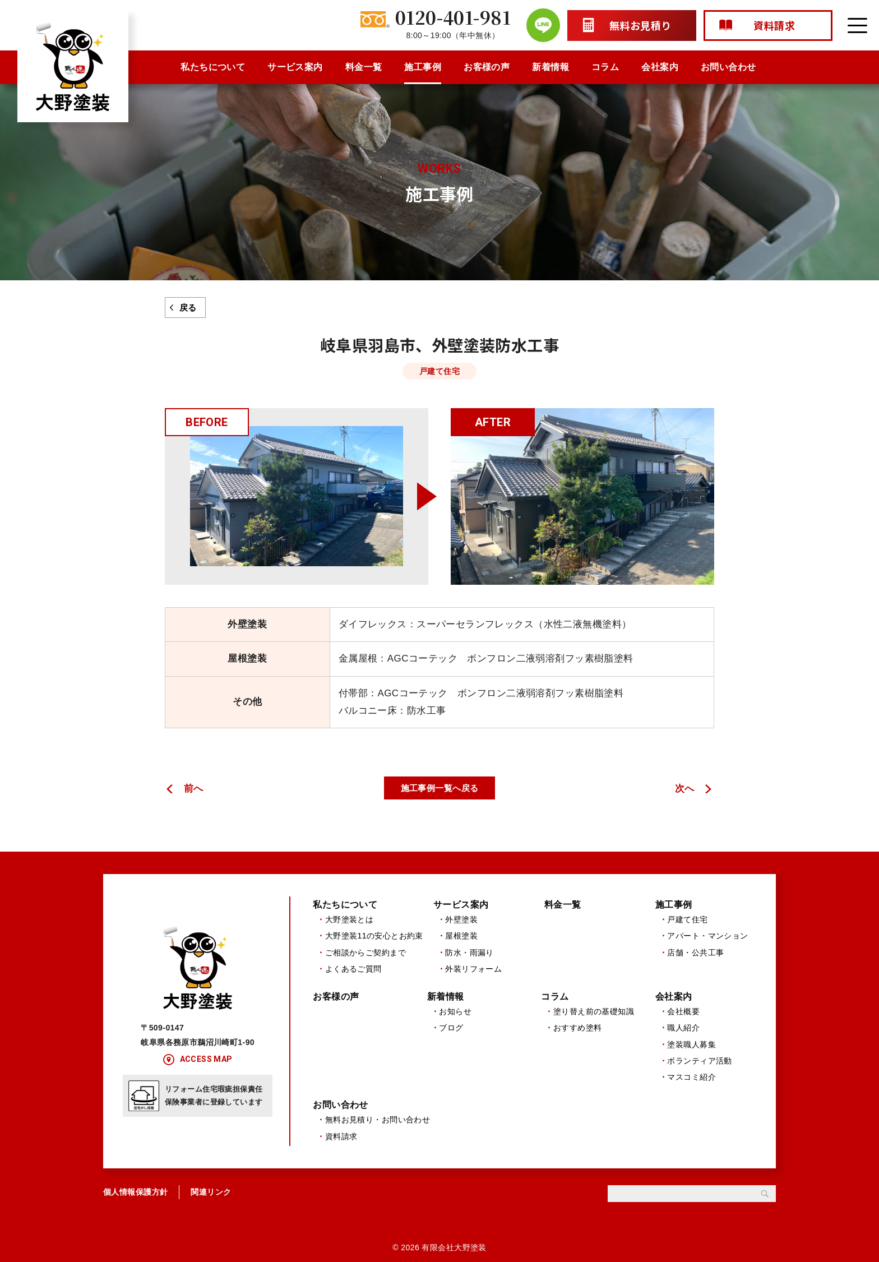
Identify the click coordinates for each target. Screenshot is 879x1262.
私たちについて (213, 67)
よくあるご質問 (353, 968)
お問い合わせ (728, 67)
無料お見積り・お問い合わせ (378, 1120)
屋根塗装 (461, 936)
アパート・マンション (707, 936)
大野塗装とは (349, 919)
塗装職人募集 (691, 1044)
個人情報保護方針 (135, 1192)
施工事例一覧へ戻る (440, 788)
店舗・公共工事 (695, 952)
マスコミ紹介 (691, 1077)
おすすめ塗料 (577, 1028)
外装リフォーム (473, 968)
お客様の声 (487, 67)
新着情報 (550, 67)
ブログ (451, 1028)
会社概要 (683, 1011)
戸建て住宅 (687, 919)
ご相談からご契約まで (365, 952)
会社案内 (659, 67)
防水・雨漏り (469, 952)
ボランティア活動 (699, 1061)
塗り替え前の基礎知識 (593, 1011)
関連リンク (211, 1192)
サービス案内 (295, 67)
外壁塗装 (461, 919)
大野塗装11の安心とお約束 (374, 936)
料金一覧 (363, 67)
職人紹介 (683, 1028)
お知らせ (455, 1011)
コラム (605, 67)
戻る (188, 307)
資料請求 (341, 1136)
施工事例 (422, 67)
